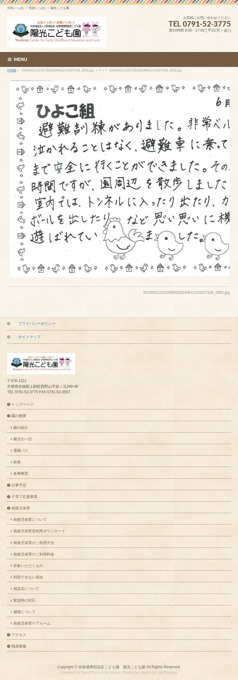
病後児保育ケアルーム (32, 623)
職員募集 (18, 646)
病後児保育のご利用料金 (33, 554)
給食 (17, 462)
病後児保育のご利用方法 (33, 543)
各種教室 (20, 473)
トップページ (22, 404)
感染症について (26, 588)
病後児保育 (20, 508)
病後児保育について (30, 519)
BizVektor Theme (119, 672)
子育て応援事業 (24, 497)
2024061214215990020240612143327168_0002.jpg (186, 292)
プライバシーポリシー (36, 323)
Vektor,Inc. (149, 672)
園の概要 (18, 416)
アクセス (18, 635)
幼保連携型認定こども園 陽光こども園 (111, 667)
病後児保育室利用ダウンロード (39, 531)
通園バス (20, 450)
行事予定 (18, 485)
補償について (24, 612)
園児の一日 (22, 439)
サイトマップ (29, 337)
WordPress (90, 672)
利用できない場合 (28, 577)
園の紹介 (20, 427)
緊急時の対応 (24, 600)
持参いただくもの (28, 566)
